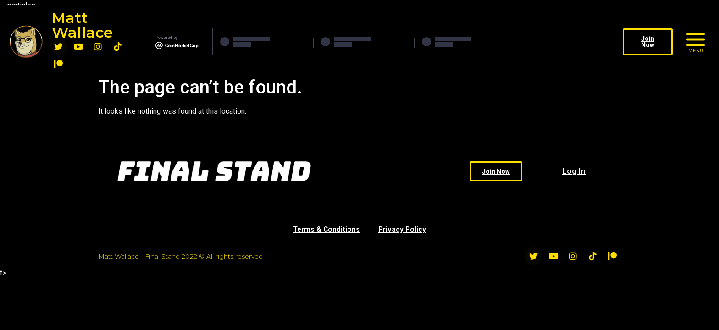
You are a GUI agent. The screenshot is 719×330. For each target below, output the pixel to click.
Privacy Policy (402, 229)
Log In (574, 171)
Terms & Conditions (326, 229)
